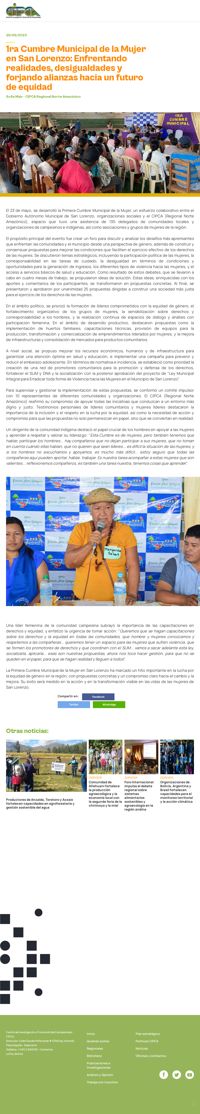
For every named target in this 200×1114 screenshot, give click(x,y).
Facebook (98, 697)
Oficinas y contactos (151, 1056)
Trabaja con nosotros (102, 1082)
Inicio (91, 1034)
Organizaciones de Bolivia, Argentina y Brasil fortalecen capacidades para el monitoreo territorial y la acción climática (176, 792)
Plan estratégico (148, 1034)
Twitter (73, 704)
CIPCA (23, 10)
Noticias (142, 1048)
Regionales (95, 1048)
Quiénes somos (98, 1041)
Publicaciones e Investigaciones (99, 1065)
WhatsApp (109, 704)
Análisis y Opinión (100, 1075)
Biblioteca (94, 1056)
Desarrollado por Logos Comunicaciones (193, 1104)
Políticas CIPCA (147, 1041)
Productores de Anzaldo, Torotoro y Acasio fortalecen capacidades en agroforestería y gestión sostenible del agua (40, 803)
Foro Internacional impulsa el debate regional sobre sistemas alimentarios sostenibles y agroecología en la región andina (139, 795)
